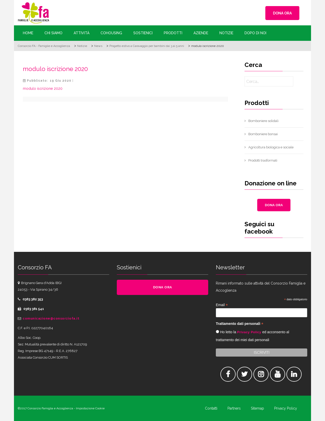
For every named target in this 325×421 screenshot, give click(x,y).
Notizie (226, 33)
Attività (81, 33)
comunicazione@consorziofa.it (51, 318)
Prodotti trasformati (262, 160)
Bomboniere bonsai (263, 134)
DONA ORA (282, 13)
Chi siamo (53, 33)
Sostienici (143, 33)
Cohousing (111, 33)
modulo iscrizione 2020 (55, 69)
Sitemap (257, 408)
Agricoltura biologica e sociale (271, 147)
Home (28, 33)
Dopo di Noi (255, 33)
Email (222, 305)
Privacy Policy (249, 332)
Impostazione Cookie (90, 408)
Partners (234, 408)
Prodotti (173, 33)
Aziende (200, 33)
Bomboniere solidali (263, 121)
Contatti (211, 408)
